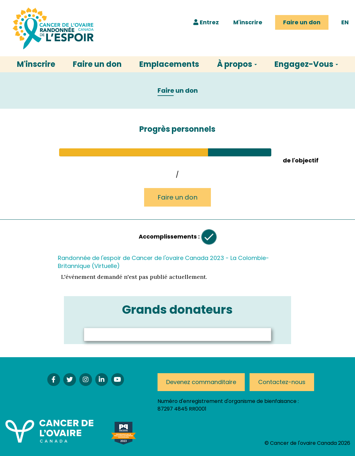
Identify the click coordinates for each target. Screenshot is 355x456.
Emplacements (169, 64)
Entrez (206, 22)
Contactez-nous (281, 382)
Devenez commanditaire (201, 382)
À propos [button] (237, 64)
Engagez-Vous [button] (306, 64)
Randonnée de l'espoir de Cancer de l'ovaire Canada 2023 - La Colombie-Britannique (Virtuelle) (163, 262)
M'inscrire (247, 22)
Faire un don (301, 22)
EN (345, 22)
